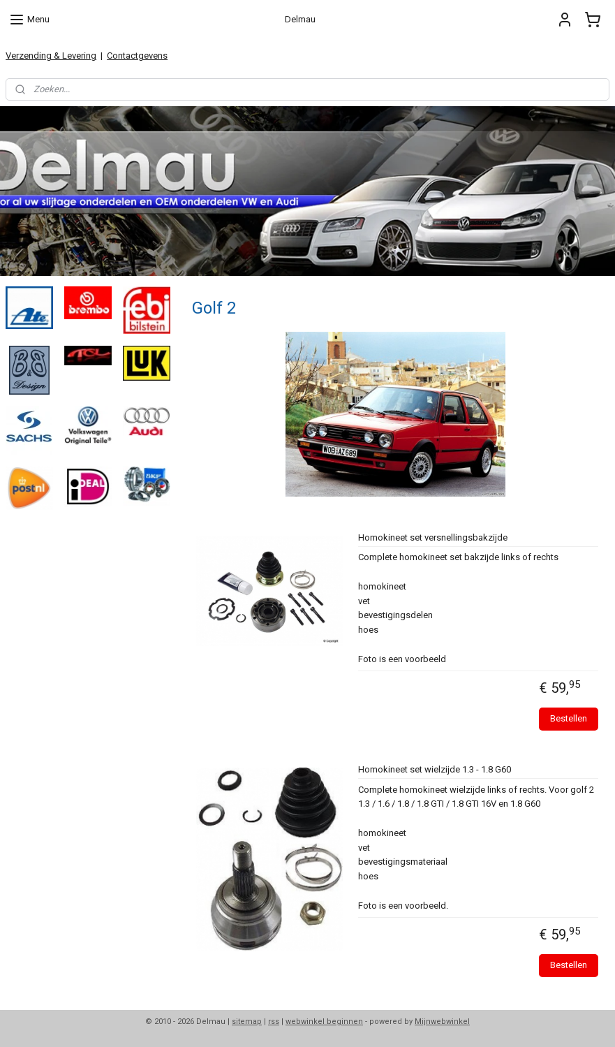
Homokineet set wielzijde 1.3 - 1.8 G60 (433, 769)
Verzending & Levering (51, 55)
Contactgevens (137, 55)
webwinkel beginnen (324, 1021)
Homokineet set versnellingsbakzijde (432, 537)
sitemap (247, 1021)
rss (273, 1021)
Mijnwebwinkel (442, 1021)
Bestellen (568, 718)
